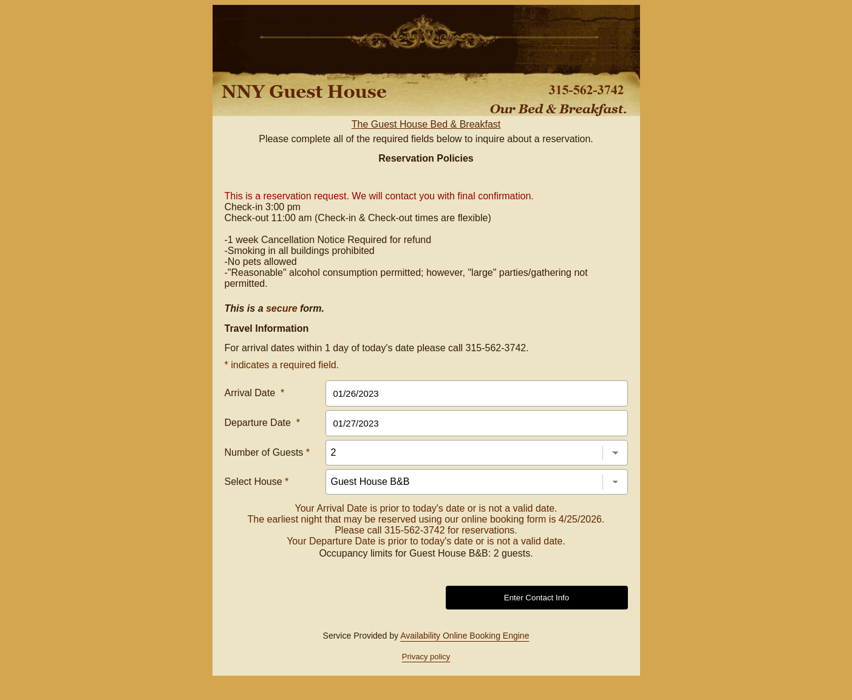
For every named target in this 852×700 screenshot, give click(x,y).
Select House (257, 481)
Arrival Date (255, 393)
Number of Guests (267, 452)
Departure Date (263, 422)
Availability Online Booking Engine (464, 635)
